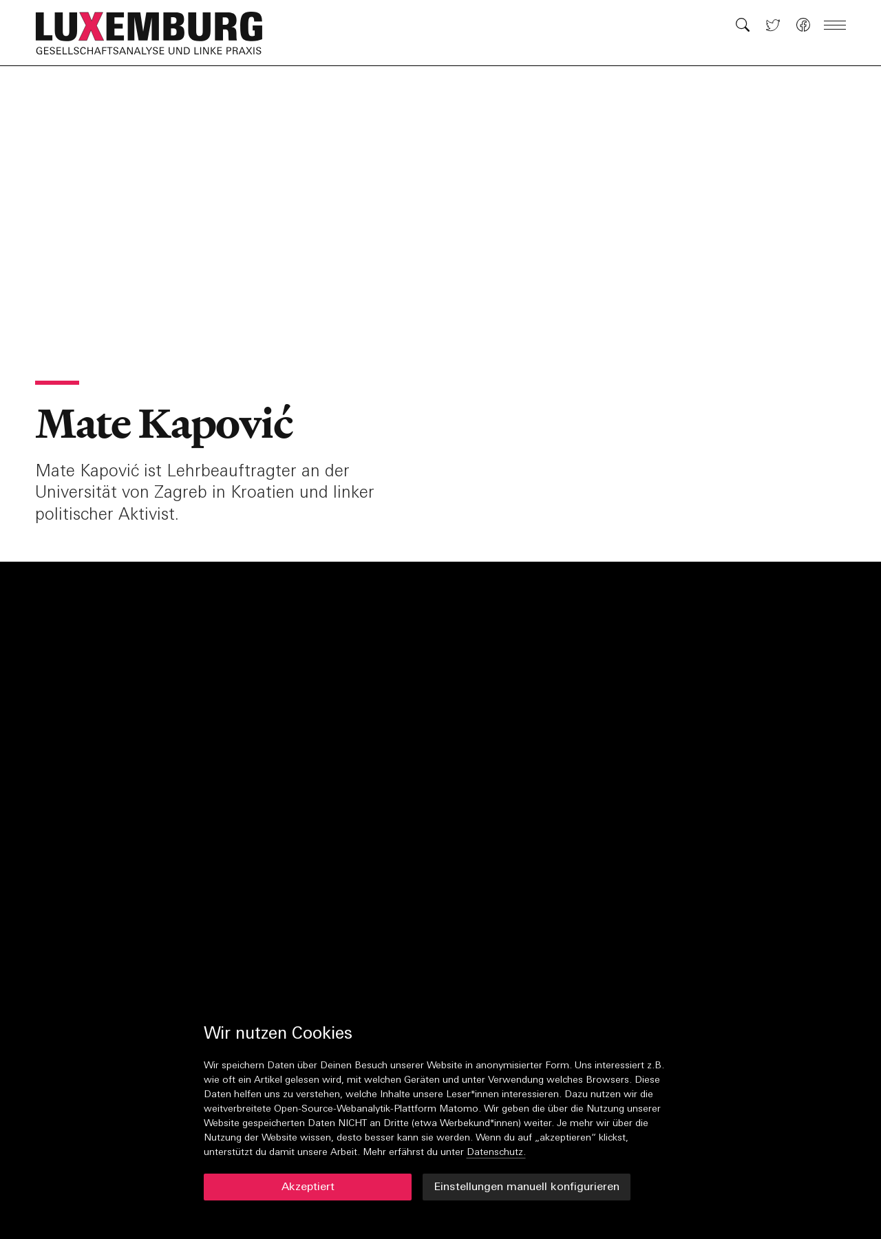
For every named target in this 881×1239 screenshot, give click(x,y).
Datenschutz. (496, 1152)
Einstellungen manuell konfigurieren (526, 1187)
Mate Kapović (164, 423)
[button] (156, 33)
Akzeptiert (308, 1187)
